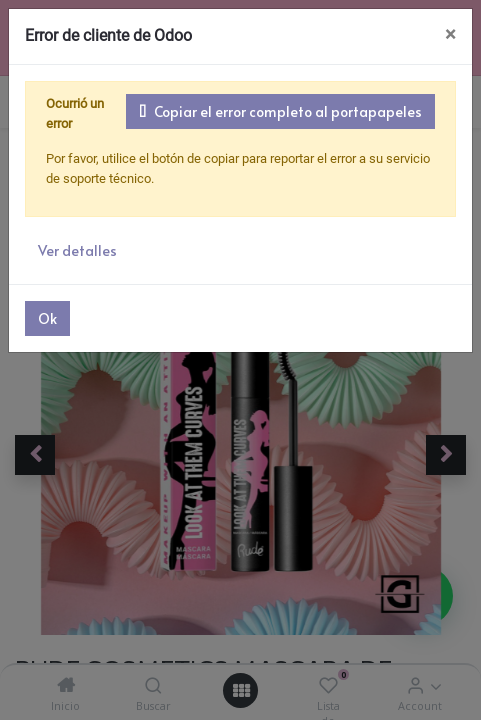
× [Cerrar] (450, 34)
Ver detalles (74, 231)
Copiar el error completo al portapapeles (289, 111)
